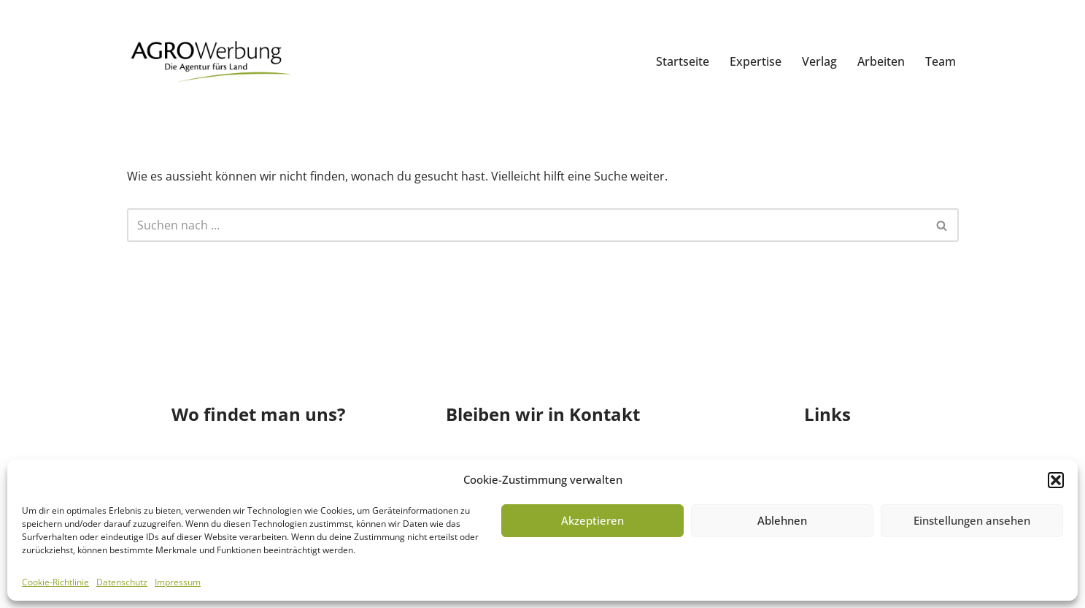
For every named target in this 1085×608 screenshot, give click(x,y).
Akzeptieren (592, 520)
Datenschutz (121, 582)
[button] (1056, 480)
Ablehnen (782, 520)
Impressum (178, 582)
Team (940, 61)
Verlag (819, 61)
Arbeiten (881, 61)
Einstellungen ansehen (972, 520)
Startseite (682, 61)
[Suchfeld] (526, 225)
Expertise (755, 61)
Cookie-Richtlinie (55, 582)
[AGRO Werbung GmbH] (208, 62)
